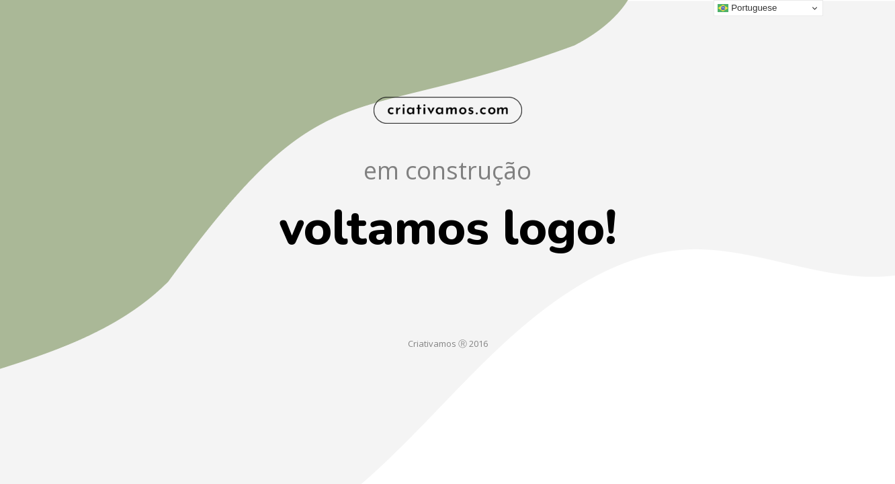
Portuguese (747, 8)
